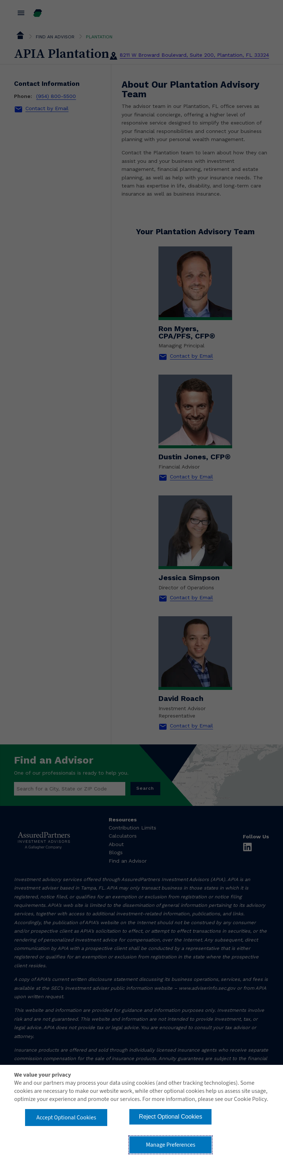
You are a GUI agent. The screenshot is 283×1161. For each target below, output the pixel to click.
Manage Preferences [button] (170, 1145)
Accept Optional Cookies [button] (66, 1117)
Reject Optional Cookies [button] (170, 1116)
